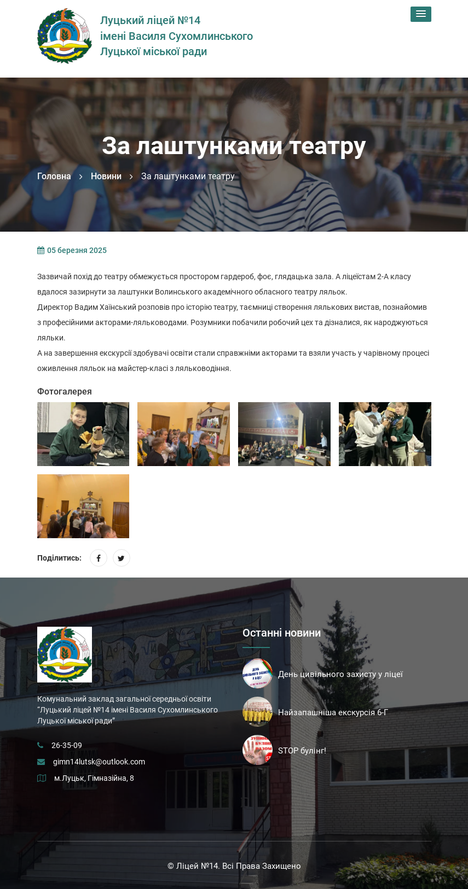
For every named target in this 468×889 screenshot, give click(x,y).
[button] (421, 14)
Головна (54, 176)
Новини (106, 176)
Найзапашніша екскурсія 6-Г (333, 712)
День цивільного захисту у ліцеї (340, 674)
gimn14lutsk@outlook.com (99, 761)
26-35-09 (66, 745)
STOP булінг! (302, 751)
